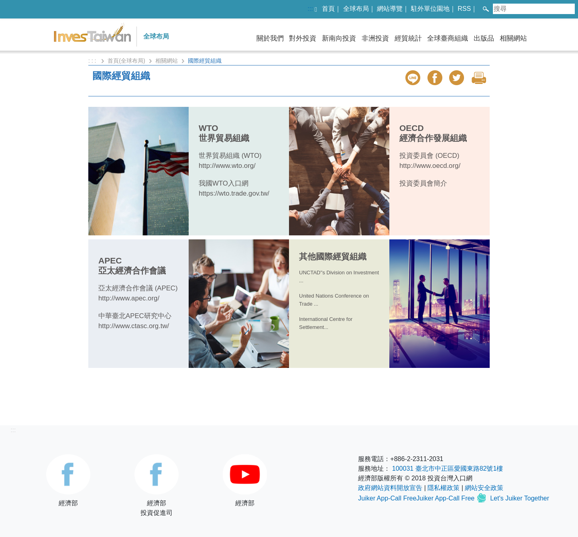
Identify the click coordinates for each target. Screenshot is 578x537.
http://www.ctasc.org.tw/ (133, 326)
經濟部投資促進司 (156, 485)
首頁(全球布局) (126, 60)
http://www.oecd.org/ (429, 165)
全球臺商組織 (447, 38)
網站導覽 (390, 8)
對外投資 (302, 38)
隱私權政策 (443, 487)
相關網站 (513, 38)
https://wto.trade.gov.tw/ (234, 193)
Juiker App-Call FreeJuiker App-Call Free (417, 498)
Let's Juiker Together (519, 498)
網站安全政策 (484, 487)
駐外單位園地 (430, 8)
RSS (464, 8)
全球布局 (356, 8)
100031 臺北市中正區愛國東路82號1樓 (447, 468)
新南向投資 (339, 38)
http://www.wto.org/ (227, 165)
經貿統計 (408, 38)
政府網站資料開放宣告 (390, 487)
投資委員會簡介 (423, 183)
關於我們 (270, 38)
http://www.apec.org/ (128, 298)
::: (310, 8)
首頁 (328, 8)
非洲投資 (375, 38)
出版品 (484, 38)
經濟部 (68, 480)
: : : (93, 60)
